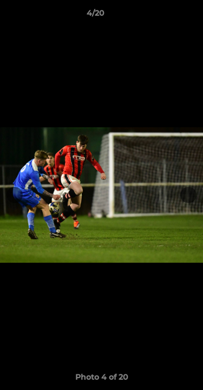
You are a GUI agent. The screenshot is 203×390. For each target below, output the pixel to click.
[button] (164, 16)
